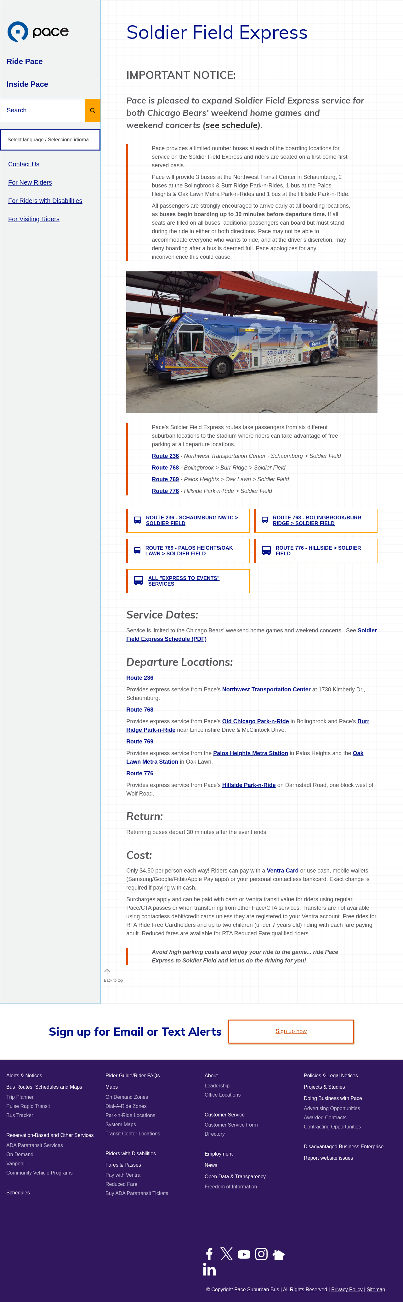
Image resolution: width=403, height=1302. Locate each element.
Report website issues (328, 1158)
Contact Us (23, 164)
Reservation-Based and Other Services (50, 1135)
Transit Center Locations (132, 1133)
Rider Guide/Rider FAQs (132, 1075)
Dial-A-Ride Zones (126, 1106)
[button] (107, 972)
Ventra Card (282, 870)
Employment (219, 1154)
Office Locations (223, 1095)
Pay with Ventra (122, 1175)
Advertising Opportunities (332, 1108)
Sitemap (376, 1289)
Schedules (18, 1192)
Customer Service (225, 1114)
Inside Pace (27, 84)
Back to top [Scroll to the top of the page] (113, 979)
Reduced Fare (121, 1184)
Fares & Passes (123, 1165)
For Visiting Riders (34, 219)
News (211, 1165)
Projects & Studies (324, 1087)
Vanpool (15, 1163)
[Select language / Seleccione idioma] (50, 140)
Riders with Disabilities (130, 1153)
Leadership (217, 1085)
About (211, 1075)
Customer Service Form (231, 1124)
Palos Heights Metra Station (250, 753)
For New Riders (30, 182)
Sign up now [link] (291, 1031)
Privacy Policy (347, 1289)
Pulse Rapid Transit (28, 1106)
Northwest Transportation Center (266, 689)
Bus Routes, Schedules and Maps (44, 1087)
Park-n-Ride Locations (130, 1115)
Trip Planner (20, 1097)
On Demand (19, 1154)
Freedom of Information (231, 1186)
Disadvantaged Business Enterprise (343, 1146)
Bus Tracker (19, 1115)
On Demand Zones (126, 1097)
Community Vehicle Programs (39, 1172)
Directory (215, 1134)
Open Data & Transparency (235, 1176)
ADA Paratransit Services (34, 1145)
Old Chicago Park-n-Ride (255, 721)
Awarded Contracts (325, 1117)
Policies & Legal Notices (331, 1075)
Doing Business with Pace (333, 1098)
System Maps (120, 1124)
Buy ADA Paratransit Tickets (136, 1193)
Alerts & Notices (24, 1075)
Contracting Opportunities (332, 1126)
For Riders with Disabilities (45, 200)
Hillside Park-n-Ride (249, 785)
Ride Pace (25, 61)
